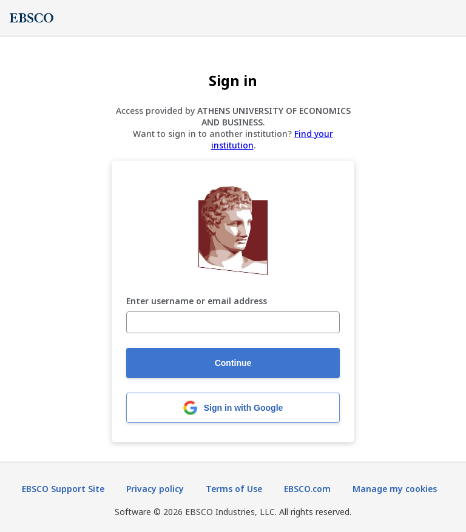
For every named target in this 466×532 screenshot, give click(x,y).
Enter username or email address (196, 301)
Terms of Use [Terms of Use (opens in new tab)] (234, 488)
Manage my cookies (395, 488)
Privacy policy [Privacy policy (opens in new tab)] (155, 488)
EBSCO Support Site (63, 488)
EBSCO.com (307, 488)
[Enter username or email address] (233, 322)
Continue (233, 363)
